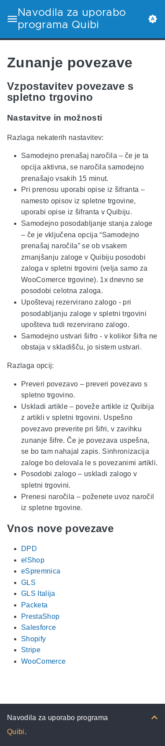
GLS (28, 582)
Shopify (33, 639)
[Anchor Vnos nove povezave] (120, 528)
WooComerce (43, 661)
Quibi (16, 731)
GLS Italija (38, 594)
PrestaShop (40, 616)
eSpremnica (40, 571)
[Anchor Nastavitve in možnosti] (108, 118)
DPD (29, 548)
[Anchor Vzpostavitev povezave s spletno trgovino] (151, 92)
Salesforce (38, 627)
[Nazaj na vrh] (154, 717)
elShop (32, 560)
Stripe (30, 650)
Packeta (34, 605)
